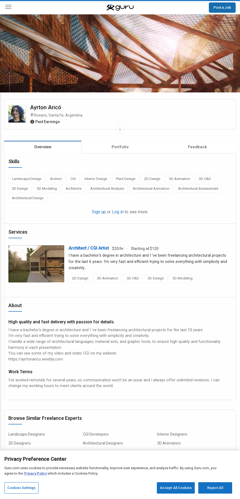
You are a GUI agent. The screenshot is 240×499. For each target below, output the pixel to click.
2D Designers (19, 443)
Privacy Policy (35, 473)
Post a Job (222, 7)
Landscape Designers (26, 434)
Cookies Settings (21, 488)
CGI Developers (96, 434)
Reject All (215, 488)
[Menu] (8, 8)
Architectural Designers (103, 443)
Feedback (197, 146)
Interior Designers (172, 434)
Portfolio (120, 146)
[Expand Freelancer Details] (120, 129)
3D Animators (169, 443)
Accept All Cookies (176, 488)
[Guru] (120, 8)
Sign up (99, 211)
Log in (118, 211)
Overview (42, 146)
